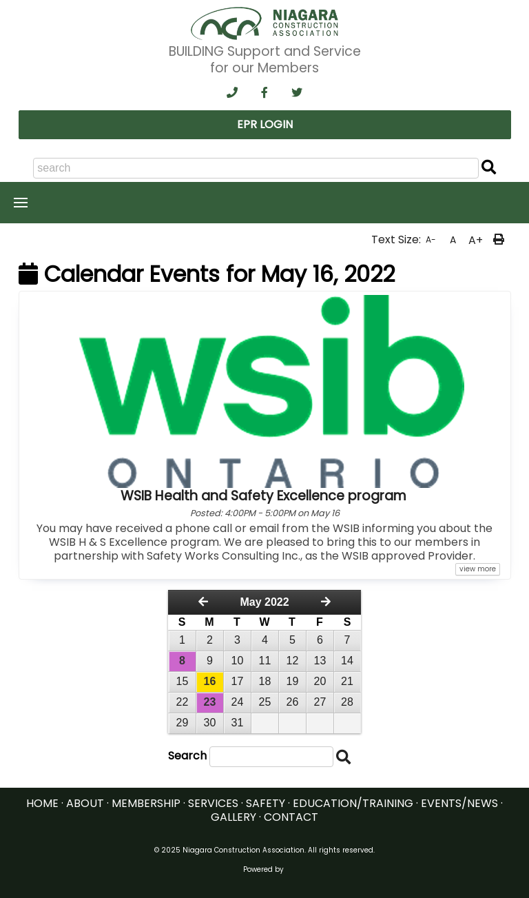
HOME (42, 803)
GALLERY (233, 817)
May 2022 (264, 602)
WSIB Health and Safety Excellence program (263, 496)
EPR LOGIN (265, 124)
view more (477, 569)
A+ (475, 240)
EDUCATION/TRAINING (353, 803)
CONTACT (291, 817)
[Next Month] (326, 602)
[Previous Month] (203, 602)
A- (431, 239)
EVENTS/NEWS (459, 803)
